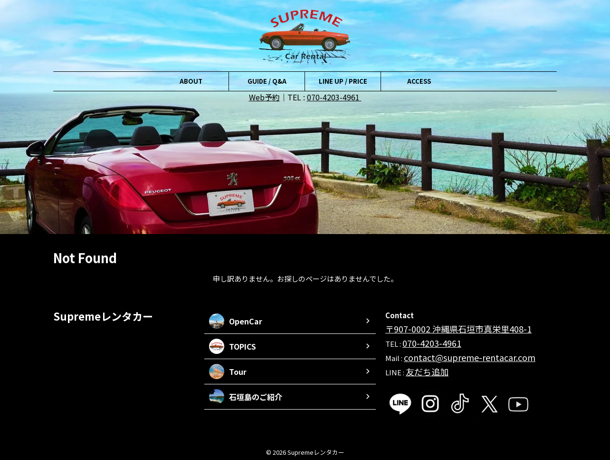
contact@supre (430, 354)
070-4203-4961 (334, 97)
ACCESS (419, 81)
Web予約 (264, 97)
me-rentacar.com (486, 354)
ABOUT (191, 81)
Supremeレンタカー (103, 315)
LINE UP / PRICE (343, 81)
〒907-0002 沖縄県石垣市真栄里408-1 (445, 328)
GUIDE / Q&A (267, 81)
